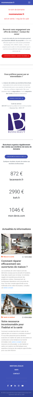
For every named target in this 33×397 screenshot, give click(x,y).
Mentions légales (16, 366)
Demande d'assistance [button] (16, 98)
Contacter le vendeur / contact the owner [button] (16, 55)
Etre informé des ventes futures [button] (16, 156)
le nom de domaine (17, 10)
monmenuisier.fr (16, 14)
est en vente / (16, 19)
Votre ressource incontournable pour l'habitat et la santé (12, 324)
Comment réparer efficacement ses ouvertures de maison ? (14, 263)
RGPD (16, 370)
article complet (8, 288)
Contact (16, 374)
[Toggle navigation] (29, 2)
